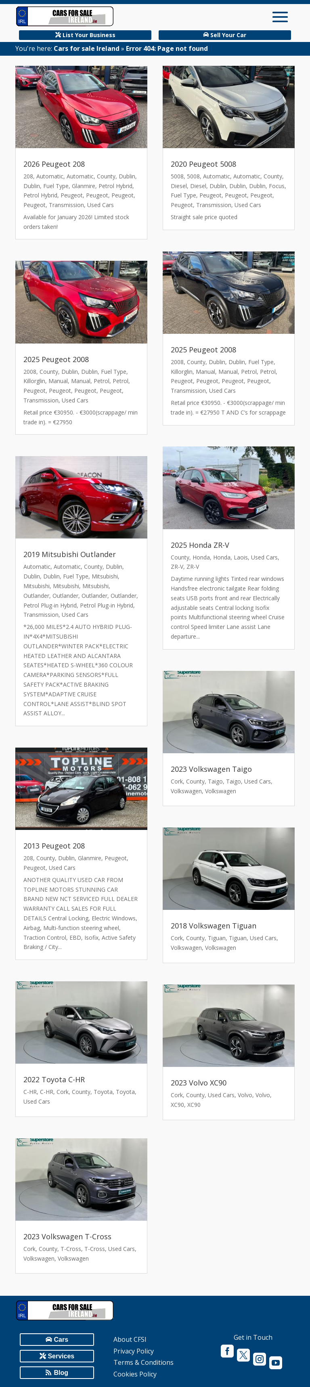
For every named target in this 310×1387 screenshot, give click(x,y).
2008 (29, 371)
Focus (277, 186)
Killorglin (34, 381)
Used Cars (100, 205)
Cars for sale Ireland (86, 48)
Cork (63, 1092)
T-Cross (71, 1249)
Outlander (36, 595)
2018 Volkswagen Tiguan (213, 925)
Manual (58, 381)
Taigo (215, 781)
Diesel (179, 186)
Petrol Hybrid (115, 186)
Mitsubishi (105, 576)
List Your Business (89, 35)
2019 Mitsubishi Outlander (69, 554)
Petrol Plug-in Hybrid (50, 605)
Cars (61, 1339)
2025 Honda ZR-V (200, 545)
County (106, 176)
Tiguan (217, 938)
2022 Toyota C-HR (54, 1079)
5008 (177, 176)
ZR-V (177, 566)
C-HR (30, 1092)
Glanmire (83, 186)
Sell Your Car (228, 35)
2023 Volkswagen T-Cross (67, 1236)
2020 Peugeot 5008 (203, 164)
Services (61, 1356)
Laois (241, 557)
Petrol (101, 381)
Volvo (245, 1095)
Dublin (127, 176)
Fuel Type (56, 186)
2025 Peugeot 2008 (56, 359)
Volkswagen (38, 1258)
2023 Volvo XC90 (198, 1082)
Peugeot (72, 195)
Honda (201, 557)
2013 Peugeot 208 (54, 846)
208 (28, 176)
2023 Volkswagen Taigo (211, 769)
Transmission (66, 205)
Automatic (49, 176)
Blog (61, 1372)
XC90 (177, 1104)
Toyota (103, 1092)
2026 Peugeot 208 (54, 164)
